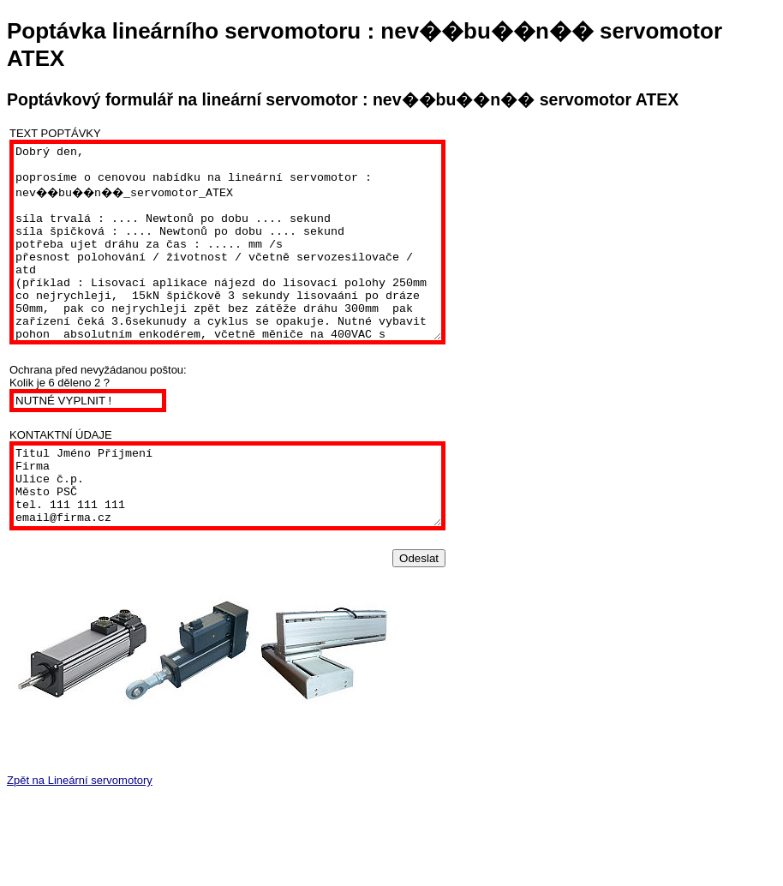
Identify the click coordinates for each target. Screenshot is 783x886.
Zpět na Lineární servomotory (79, 834)
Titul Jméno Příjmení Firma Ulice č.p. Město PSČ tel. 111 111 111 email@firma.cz (253, 532)
